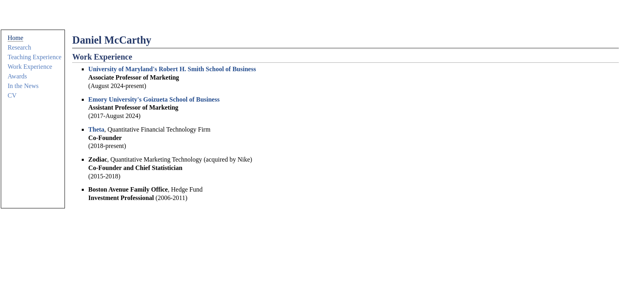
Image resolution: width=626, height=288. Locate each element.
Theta (96, 129)
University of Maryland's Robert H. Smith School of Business (172, 69)
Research (19, 47)
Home (15, 37)
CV (12, 95)
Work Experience (30, 66)
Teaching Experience (34, 57)
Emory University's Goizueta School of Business (154, 99)
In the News (23, 85)
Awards (17, 76)
